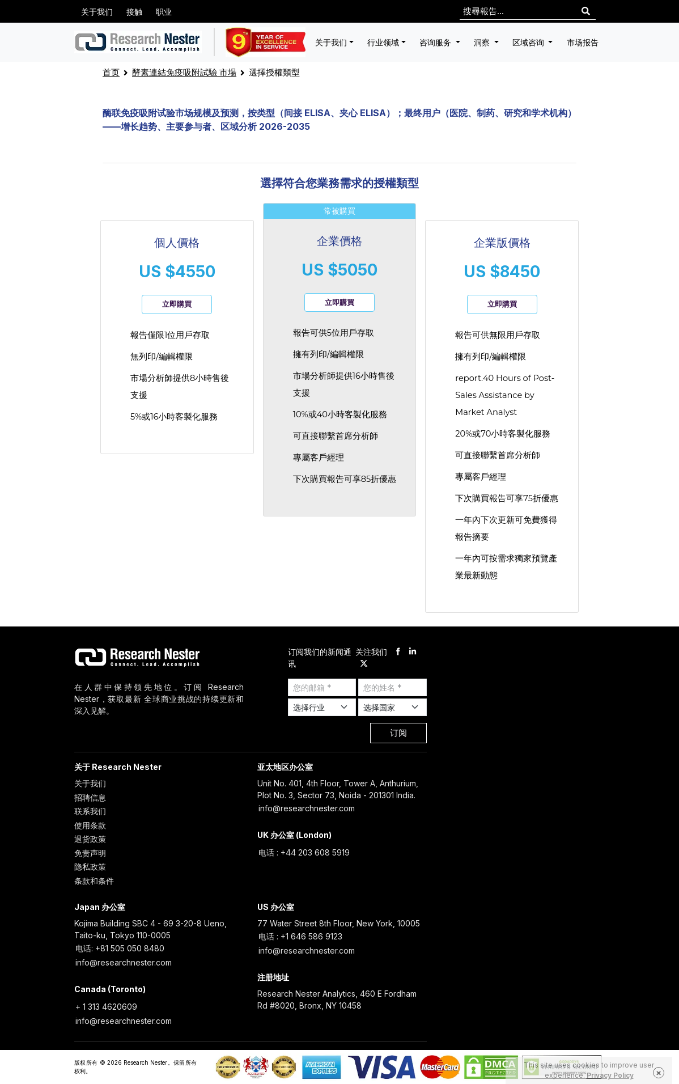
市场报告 (583, 42)
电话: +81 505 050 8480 (119, 948)
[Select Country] (392, 707)
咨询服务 (436, 42)
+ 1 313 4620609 (106, 1006)
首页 (111, 72)
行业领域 (383, 42)
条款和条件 (94, 881)
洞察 (483, 42)
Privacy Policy (610, 1075)
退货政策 (90, 839)
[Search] (585, 12)
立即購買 (177, 303)
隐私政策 (90, 866)
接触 (134, 11)
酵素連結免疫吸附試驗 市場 (184, 72)
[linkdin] (413, 652)
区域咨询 (529, 42)
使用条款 (90, 825)
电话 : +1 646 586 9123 (300, 936)
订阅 (398, 732)
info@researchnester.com (306, 808)
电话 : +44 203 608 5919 (304, 852)
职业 (164, 11)
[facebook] (398, 652)
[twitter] (364, 664)
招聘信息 (90, 797)
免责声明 (90, 853)
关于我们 (97, 11)
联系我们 (90, 811)
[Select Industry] (322, 707)
